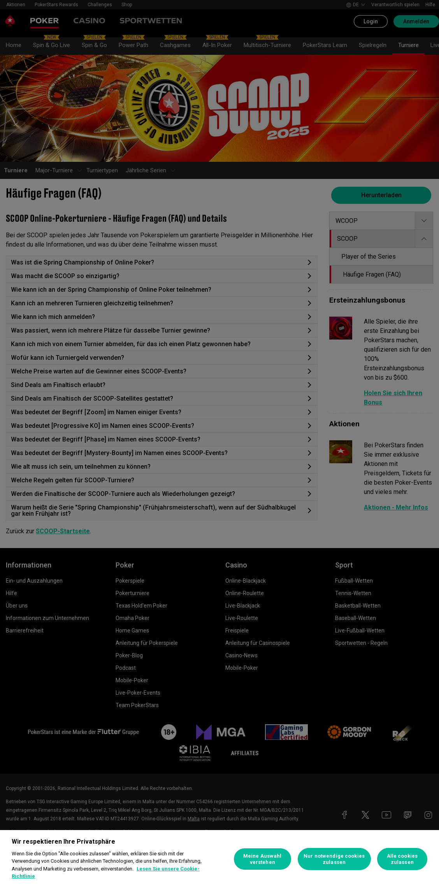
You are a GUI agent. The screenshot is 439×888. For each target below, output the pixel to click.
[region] (219, 859)
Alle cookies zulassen (402, 859)
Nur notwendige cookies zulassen (334, 859)
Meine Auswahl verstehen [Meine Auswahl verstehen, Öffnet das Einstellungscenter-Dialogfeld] (262, 859)
